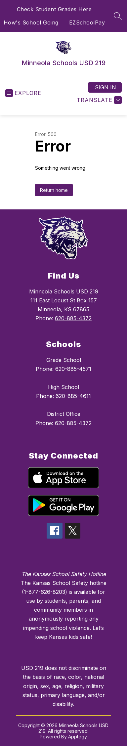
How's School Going (31, 22)
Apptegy (77, 736)
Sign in (105, 87)
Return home (54, 190)
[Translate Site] (98, 100)
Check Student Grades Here (54, 9)
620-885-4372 (73, 318)
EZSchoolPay (87, 22)
